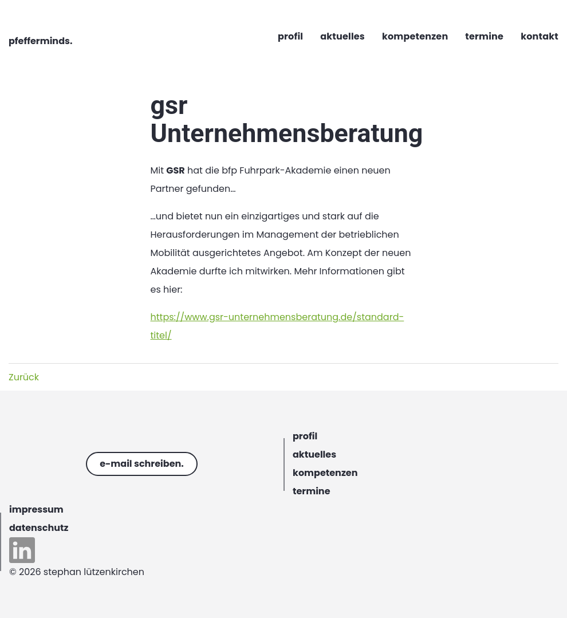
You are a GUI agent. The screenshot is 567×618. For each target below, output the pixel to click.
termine (311, 491)
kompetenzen (325, 472)
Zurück (24, 377)
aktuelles (314, 454)
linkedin (22, 550)
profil (305, 436)
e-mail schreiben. (142, 463)
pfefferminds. (40, 41)
